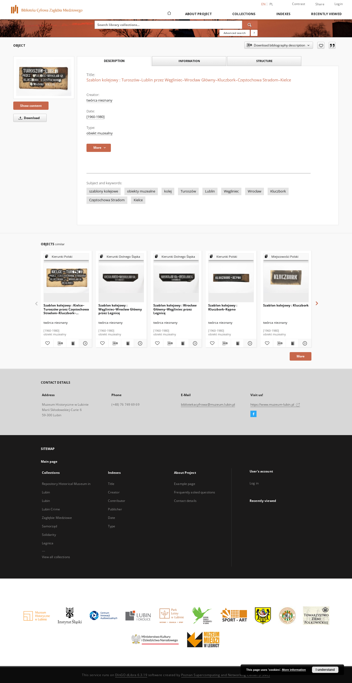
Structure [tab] (264, 61)
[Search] (250, 24)
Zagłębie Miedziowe (57, 517)
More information (294, 669)
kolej (168, 191)
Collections (244, 14)
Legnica (48, 543)
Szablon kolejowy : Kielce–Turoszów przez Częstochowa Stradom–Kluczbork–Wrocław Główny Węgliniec (66, 309)
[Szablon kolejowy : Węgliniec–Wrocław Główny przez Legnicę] (121, 278)
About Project (198, 14)
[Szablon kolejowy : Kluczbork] (285, 278)
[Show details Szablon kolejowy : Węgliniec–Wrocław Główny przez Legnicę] (139, 343)
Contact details (185, 500)
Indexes (283, 14)
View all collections (56, 557)
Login (338, 4)
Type (111, 526)
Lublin (210, 191)
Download (28, 118)
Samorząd (49, 526)
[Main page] (169, 14)
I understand (325, 670)
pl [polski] (271, 4)
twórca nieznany (99, 100)
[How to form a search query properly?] (254, 33)
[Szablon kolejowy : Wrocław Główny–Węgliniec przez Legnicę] (176, 278)
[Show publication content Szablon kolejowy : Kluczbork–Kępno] (237, 343)
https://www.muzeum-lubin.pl (275, 404)
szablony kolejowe (103, 191)
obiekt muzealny (99, 133)
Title (111, 483)
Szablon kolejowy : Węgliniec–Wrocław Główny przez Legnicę (120, 309)
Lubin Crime (51, 509)
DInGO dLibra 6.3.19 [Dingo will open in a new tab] (131, 675)
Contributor (116, 500)
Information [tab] (189, 61)
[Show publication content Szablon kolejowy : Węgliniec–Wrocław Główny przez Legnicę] (127, 343)
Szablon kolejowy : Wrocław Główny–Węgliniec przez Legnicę (175, 309)
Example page (184, 483)
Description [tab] (114, 61)
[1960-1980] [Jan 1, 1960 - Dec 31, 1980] (95, 117)
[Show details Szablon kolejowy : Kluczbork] (304, 343)
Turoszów (188, 191)
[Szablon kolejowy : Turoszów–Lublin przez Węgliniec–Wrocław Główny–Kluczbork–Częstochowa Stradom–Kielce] (43, 77)
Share (319, 4)
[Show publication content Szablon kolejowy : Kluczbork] (292, 343)
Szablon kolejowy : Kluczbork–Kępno (222, 307)
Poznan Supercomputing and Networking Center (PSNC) (225, 675)
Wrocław (254, 191)
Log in (254, 483)
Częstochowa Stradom (107, 200)
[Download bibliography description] (60, 343)
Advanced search (235, 33)
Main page (49, 461)
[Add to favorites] (320, 45)
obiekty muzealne (141, 191)
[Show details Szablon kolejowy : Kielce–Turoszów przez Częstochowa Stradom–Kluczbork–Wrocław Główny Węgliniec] (84, 343)
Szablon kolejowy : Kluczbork (285, 305)
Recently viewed (326, 14)
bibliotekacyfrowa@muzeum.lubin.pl (208, 404)
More (301, 356)
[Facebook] (253, 414)
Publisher (115, 509)
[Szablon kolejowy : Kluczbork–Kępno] (231, 278)
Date (111, 517)
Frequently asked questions (194, 492)
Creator (114, 492)
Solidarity (49, 534)
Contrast (298, 4)
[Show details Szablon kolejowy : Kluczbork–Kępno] (249, 343)
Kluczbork (278, 191)
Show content (31, 105)
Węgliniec (231, 191)
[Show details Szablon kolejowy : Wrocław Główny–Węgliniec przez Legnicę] (194, 343)
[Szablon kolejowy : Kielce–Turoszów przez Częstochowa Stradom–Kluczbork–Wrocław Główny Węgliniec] (66, 278)
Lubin (46, 500)
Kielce (138, 200)
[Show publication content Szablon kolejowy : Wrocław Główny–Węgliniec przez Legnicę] (182, 343)
